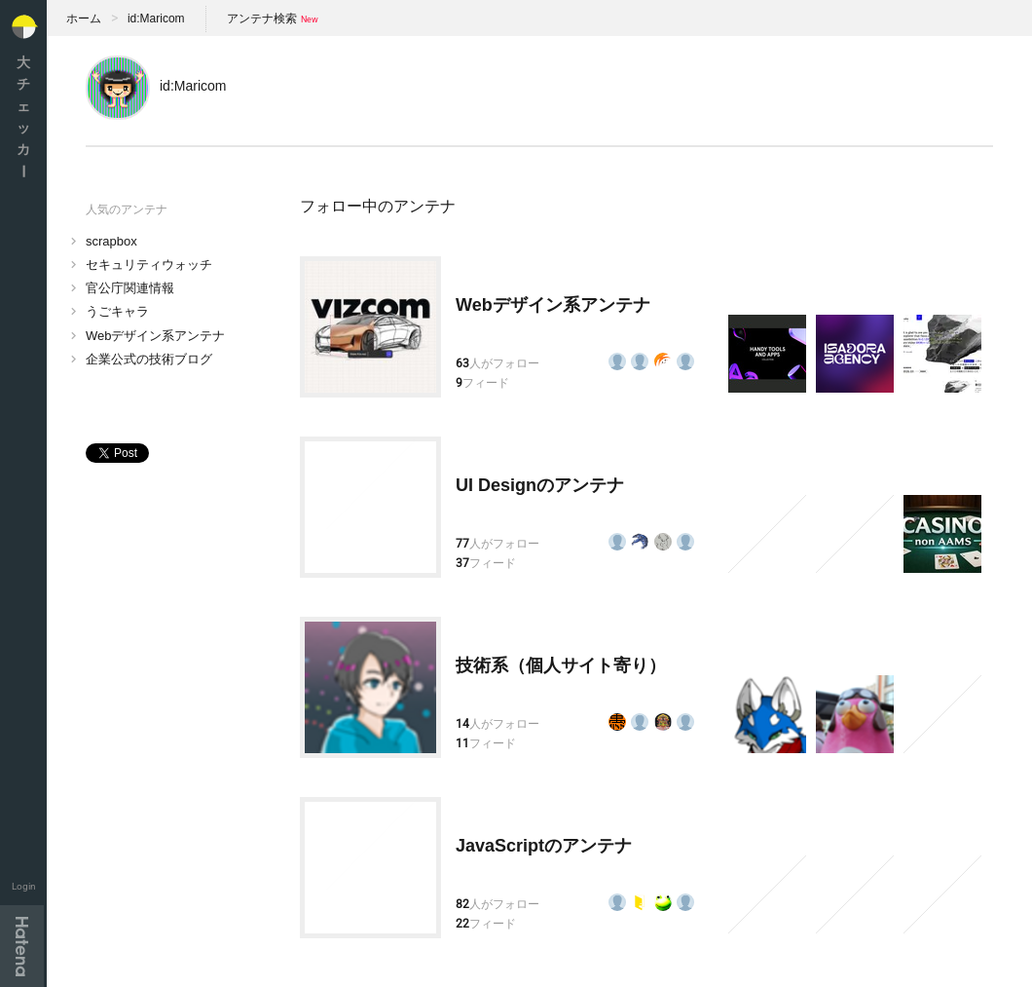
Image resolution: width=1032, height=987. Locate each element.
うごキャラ (117, 311)
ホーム (83, 18)
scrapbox (111, 241)
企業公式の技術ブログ (149, 359)
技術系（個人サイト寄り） (561, 665)
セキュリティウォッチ (149, 264)
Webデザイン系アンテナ (156, 335)
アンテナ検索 (262, 18)
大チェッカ (23, 116)
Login (24, 886)
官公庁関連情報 (130, 288)
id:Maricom (156, 18)
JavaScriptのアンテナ (544, 845)
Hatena (22, 946)
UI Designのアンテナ (540, 485)
